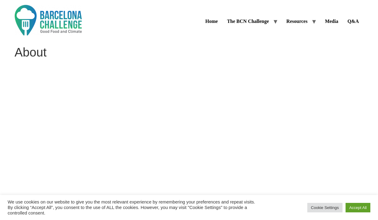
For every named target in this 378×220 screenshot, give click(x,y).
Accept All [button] (358, 207)
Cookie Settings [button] (325, 207)
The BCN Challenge (248, 21)
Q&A (353, 21)
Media (332, 21)
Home (211, 21)
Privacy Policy (216, 83)
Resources (297, 21)
